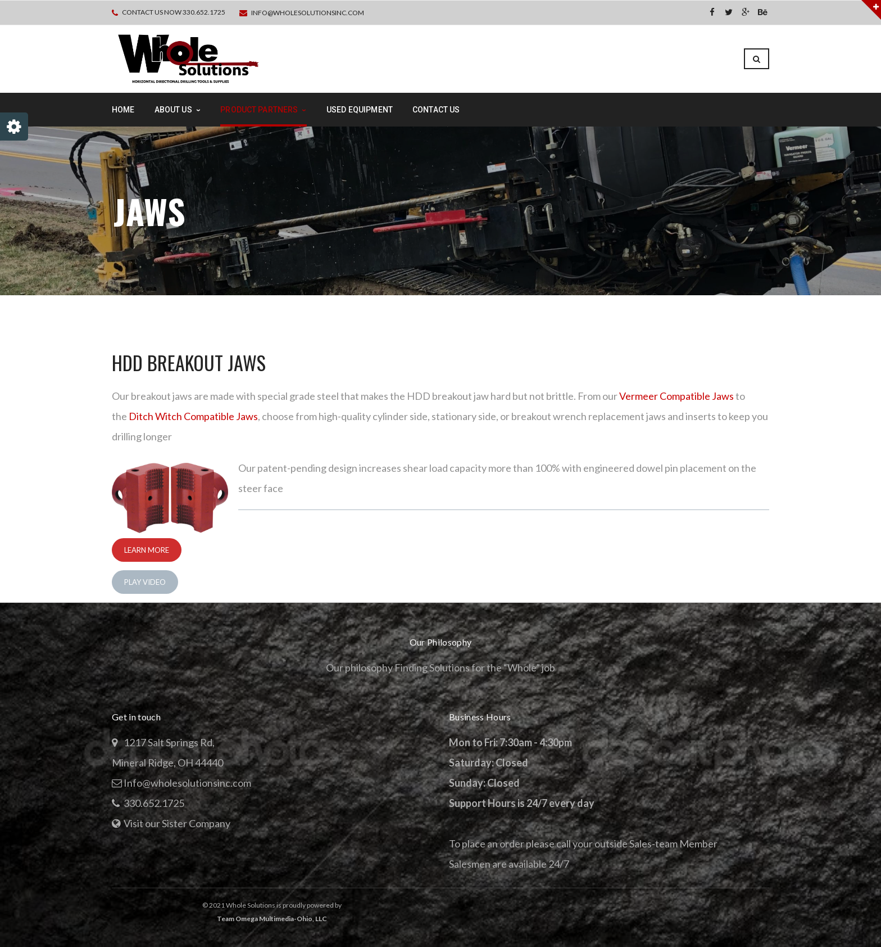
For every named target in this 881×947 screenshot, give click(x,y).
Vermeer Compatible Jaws (676, 396)
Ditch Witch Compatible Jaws (193, 416)
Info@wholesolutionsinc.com (307, 12)
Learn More (146, 549)
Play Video (145, 582)
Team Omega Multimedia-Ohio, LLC (272, 918)
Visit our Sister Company (177, 823)
